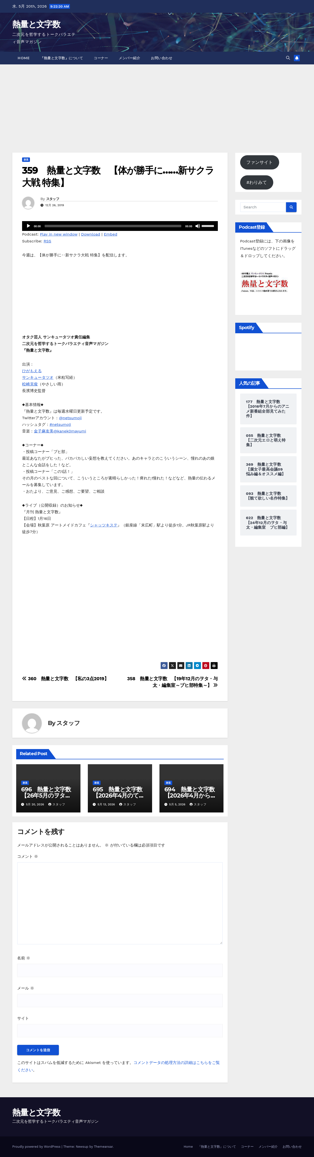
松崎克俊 (30, 384)
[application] (120, 226)
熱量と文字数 (36, 24)
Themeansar (103, 1146)
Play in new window (59, 234)
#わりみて (256, 182)
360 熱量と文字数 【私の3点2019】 (65, 678)
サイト (23, 1018)
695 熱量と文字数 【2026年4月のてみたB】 (120, 795)
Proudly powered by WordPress (37, 1146)
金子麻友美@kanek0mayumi (60, 431)
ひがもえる (32, 371)
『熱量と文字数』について (61, 58)
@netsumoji (70, 418)
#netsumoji (60, 424)
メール (25, 988)
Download (90, 234)
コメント (27, 856)
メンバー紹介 (129, 58)
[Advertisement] (157, 101)
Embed (110, 234)
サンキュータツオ (37, 377)
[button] (288, 58)
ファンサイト (259, 162)
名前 (23, 958)
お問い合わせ (161, 58)
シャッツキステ (104, 525)
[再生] (28, 226)
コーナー (101, 58)
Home (23, 58)
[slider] (113, 226)
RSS (47, 241)
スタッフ (52, 199)
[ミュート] (197, 226)
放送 (26, 159)
